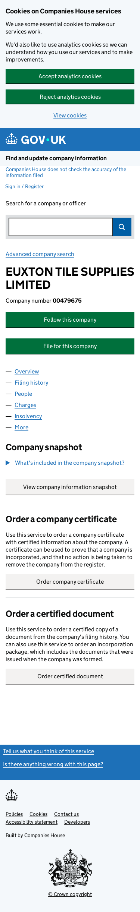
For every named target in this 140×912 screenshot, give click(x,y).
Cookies (38, 814)
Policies (14, 814)
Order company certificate (70, 581)
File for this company (70, 346)
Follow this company (70, 319)
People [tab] (23, 393)
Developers (77, 821)
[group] (70, 463)
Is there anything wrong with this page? (53, 764)
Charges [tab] (25, 404)
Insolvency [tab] (28, 416)
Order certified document (70, 676)
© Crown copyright (70, 894)
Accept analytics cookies (70, 76)
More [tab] (21, 427)
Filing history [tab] (31, 382)
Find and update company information (56, 158)
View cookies (70, 115)
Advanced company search (40, 254)
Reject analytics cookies (70, 96)
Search (122, 227)
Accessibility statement (31, 821)
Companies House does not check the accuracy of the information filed (66, 172)
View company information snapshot (78, 486)
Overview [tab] (27, 371)
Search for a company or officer (46, 203)
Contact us (66, 814)
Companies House (44, 835)
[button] (65, 463)
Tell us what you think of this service (48, 751)
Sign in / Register (24, 186)
